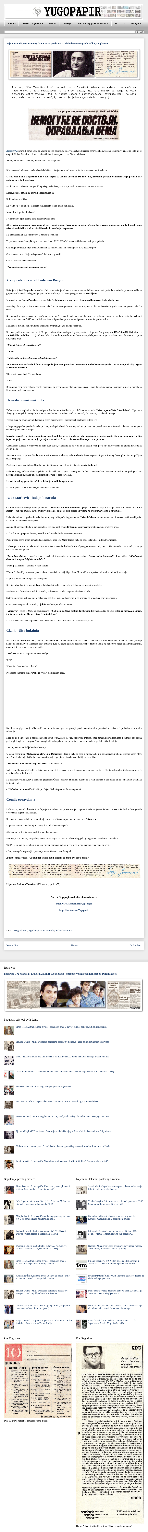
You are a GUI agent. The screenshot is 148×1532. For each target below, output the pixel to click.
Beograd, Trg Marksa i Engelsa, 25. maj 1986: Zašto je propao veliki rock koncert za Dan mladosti (60, 973)
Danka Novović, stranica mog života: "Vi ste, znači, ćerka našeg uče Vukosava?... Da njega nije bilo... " (64, 1116)
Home (74, 945)
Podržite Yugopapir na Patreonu (93, 23)
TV (70, 930)
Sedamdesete (62, 930)
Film (25, 930)
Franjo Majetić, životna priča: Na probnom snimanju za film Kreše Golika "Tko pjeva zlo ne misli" (62, 1161)
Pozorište (50, 930)
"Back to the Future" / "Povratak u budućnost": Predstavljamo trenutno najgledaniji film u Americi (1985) (65, 1071)
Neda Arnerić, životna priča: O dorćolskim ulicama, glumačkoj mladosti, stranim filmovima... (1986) (62, 1146)
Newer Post (12, 945)
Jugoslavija (33, 930)
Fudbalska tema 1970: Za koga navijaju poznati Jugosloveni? (44, 1086)
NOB (42, 930)
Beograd (18, 930)
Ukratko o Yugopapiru (32, 23)
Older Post (136, 945)
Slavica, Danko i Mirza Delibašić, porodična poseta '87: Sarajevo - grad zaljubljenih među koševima (62, 1042)
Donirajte (67, 23)
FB (116, 23)
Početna (11, 23)
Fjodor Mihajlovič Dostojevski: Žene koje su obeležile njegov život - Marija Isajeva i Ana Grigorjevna (63, 1131)
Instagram (136, 23)
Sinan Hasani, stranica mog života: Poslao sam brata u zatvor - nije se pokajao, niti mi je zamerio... (62, 1027)
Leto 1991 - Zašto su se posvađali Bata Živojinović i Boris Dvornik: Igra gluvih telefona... (57, 1101)
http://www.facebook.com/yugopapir (74, 903)
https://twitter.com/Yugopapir (74, 910)
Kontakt (53, 23)
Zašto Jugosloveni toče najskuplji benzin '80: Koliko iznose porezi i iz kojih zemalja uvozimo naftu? (62, 1056)
